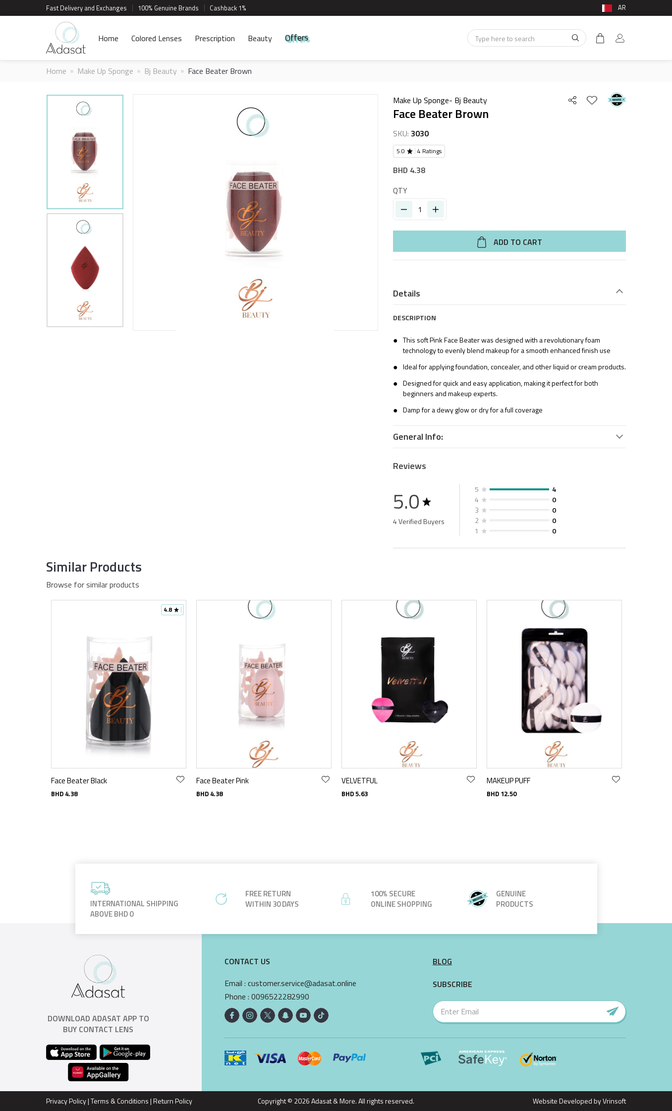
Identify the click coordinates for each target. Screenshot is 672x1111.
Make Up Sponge (105, 71)
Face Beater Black (79, 780)
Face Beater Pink (222, 780)
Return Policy (172, 1101)
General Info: (418, 437)
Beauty (260, 38)
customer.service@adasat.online (302, 983)
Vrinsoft (613, 1101)
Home (108, 38)
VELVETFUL (359, 780)
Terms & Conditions (120, 1101)
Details (406, 293)
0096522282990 (280, 996)
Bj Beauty (160, 71)
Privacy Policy (66, 1101)
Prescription (215, 38)
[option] (85, 153)
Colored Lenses (156, 38)
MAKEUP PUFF (508, 780)
